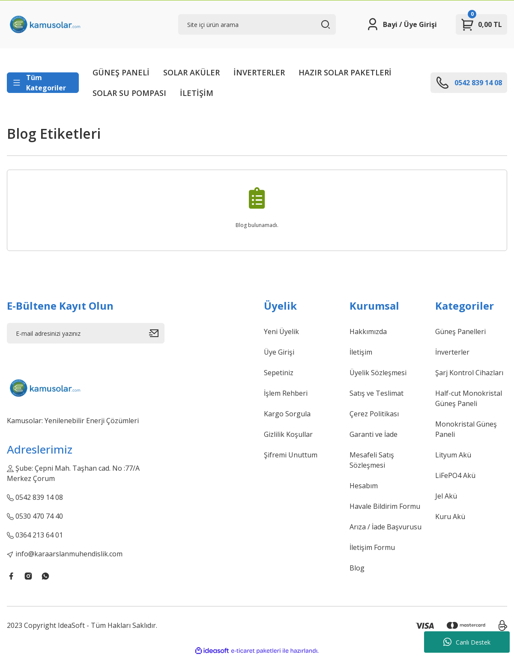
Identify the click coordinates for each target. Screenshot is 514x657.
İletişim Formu (372, 547)
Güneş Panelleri (460, 331)
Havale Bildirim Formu (385, 506)
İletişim (361, 352)
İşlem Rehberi (286, 393)
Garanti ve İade (373, 434)
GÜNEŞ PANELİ (121, 72)
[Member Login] (401, 24)
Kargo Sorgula (287, 413)
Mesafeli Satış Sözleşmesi (372, 460)
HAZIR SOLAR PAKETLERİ (345, 72)
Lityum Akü (453, 455)
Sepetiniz (278, 372)
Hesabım (364, 485)
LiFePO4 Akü (455, 475)
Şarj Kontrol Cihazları (469, 372)
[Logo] (44, 24)
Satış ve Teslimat (376, 393)
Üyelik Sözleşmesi (378, 372)
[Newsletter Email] (85, 333)
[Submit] (156, 333)
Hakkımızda (368, 331)
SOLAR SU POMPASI (129, 93)
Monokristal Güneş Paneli (466, 429)
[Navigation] (43, 82)
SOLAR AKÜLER (191, 72)
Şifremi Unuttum (290, 455)
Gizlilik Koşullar (288, 434)
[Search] (257, 24)
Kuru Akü (450, 516)
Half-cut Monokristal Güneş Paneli (468, 398)
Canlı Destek (466, 642)
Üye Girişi (279, 352)
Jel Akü (446, 496)
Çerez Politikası (374, 413)
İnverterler (452, 352)
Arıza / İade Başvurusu (385, 527)
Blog (357, 568)
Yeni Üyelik (281, 331)
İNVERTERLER (259, 72)
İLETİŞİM (196, 93)
